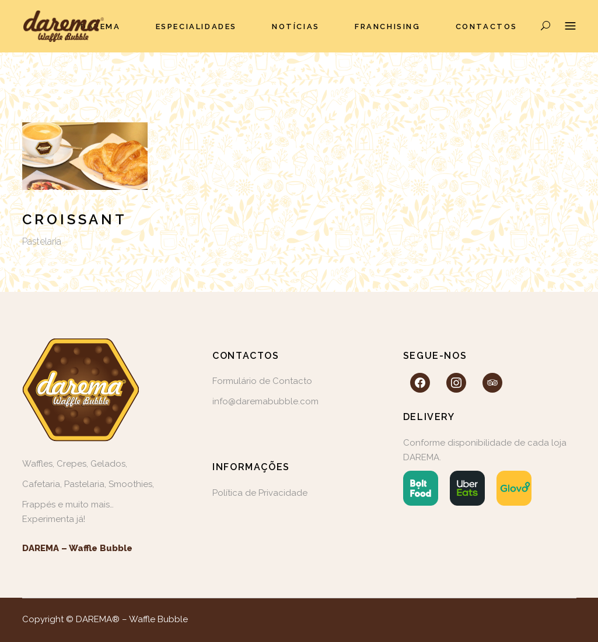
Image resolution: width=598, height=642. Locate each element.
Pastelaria (41, 241)
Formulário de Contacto (262, 381)
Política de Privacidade (259, 493)
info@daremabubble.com (265, 401)
